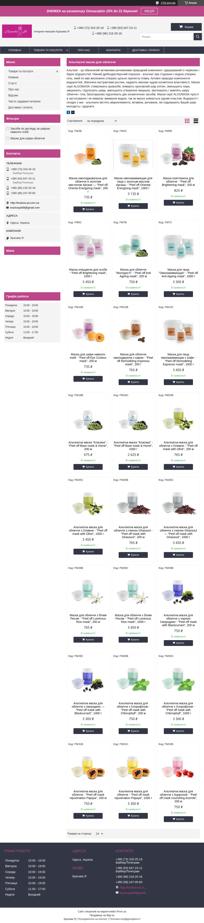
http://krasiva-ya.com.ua (24, 202)
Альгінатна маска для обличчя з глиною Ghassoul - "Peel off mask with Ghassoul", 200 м (133, 532)
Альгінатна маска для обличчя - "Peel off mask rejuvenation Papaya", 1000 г (133, 795)
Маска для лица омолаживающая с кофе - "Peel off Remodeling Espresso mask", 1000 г (178, 359)
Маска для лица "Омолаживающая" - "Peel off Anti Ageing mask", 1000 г (178, 273)
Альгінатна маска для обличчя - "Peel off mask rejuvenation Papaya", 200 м (88, 795)
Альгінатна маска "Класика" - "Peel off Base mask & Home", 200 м (88, 446)
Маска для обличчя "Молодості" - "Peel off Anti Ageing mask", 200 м (133, 273)
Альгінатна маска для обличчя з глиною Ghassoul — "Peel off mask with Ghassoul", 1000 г (178, 532)
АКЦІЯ (149, 11)
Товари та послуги (48, 50)
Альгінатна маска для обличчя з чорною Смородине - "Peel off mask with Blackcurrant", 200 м (178, 620)
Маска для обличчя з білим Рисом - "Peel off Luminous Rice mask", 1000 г (133, 619)
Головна (14, 50)
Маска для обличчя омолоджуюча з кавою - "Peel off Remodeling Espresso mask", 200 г (133, 359)
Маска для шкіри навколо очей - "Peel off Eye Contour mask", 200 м (88, 358)
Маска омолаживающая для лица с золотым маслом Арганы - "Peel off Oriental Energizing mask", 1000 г (133, 183)
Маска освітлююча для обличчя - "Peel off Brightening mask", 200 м (178, 182)
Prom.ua (121, 911)
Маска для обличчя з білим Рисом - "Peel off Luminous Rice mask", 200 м (88, 619)
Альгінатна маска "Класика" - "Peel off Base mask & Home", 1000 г (133, 446)
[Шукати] (198, 36)
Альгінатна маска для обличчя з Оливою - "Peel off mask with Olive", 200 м (178, 446)
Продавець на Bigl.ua (102, 915)
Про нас (84, 50)
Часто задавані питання (24, 101)
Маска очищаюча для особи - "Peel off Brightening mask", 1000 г (88, 273)
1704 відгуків (168, 2)
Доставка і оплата (146, 50)
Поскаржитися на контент (92, 919)
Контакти (113, 50)
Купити (90, 209)
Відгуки (13, 95)
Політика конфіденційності (124, 919)
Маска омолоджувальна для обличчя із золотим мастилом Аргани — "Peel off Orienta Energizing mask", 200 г (88, 185)
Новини (13, 77)
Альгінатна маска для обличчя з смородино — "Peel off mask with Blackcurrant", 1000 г (88, 708)
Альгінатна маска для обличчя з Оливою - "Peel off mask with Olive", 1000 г (88, 530)
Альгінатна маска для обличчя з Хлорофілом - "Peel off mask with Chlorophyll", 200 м (133, 708)
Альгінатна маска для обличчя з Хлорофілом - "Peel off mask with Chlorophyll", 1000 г (178, 708)
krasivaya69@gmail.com (25, 207)
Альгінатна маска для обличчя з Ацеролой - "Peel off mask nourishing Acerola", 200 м (178, 796)
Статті (12, 83)
